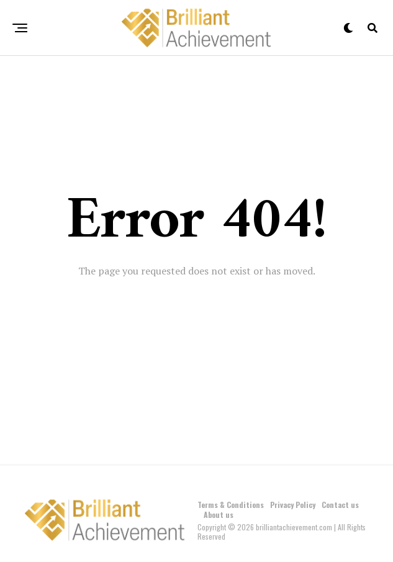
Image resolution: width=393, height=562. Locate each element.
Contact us (340, 504)
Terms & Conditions (230, 504)
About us (218, 514)
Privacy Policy (292, 504)
